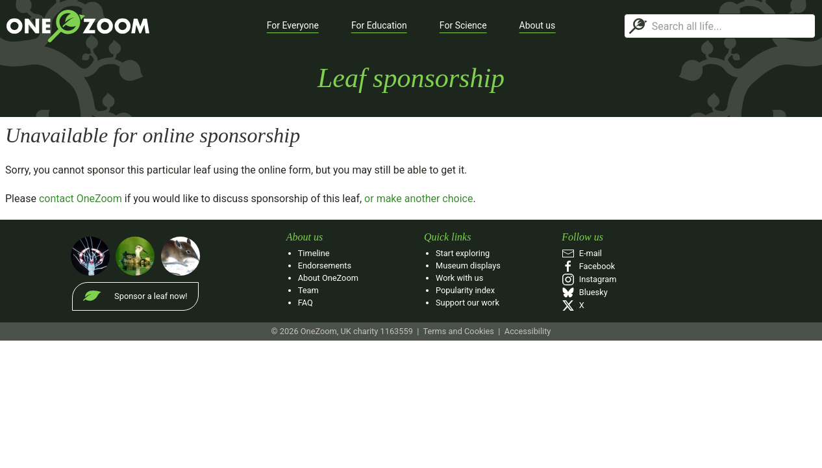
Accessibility (527, 331)
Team (308, 290)
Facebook (588, 266)
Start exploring (463, 253)
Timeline (314, 253)
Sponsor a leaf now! (150, 296)
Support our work (467, 302)
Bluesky (584, 292)
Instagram (589, 279)
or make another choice (418, 198)
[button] (292, 26)
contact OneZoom (80, 198)
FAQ (305, 302)
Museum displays (468, 265)
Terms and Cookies (458, 331)
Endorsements (324, 265)
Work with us (459, 278)
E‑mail (582, 253)
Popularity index (465, 290)
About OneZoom (328, 278)
